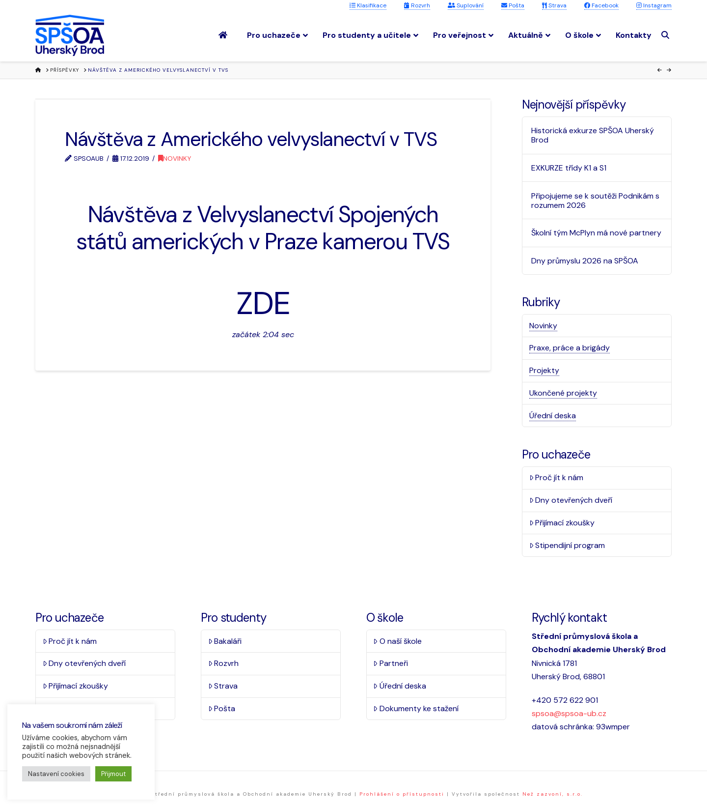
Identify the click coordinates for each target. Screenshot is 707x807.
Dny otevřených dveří (571, 500)
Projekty (544, 370)
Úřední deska (552, 415)
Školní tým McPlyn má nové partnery (596, 232)
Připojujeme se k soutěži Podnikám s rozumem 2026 (595, 200)
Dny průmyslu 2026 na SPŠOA (584, 260)
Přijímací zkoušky (562, 523)
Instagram (654, 5)
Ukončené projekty (563, 393)
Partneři (390, 663)
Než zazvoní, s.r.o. (552, 794)
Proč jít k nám (556, 477)
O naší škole (397, 641)
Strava (554, 5)
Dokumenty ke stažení (416, 708)
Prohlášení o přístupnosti (401, 794)
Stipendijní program (567, 545)
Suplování (466, 5)
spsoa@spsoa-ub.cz (569, 713)
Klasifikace (368, 5)
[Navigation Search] (666, 35)
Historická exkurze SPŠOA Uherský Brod (592, 135)
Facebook (601, 5)
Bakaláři (225, 641)
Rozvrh (417, 5)
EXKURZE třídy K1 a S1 (568, 168)
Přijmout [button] (113, 774)
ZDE (262, 303)
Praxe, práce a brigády (569, 348)
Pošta (512, 5)
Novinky (174, 158)
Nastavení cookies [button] (56, 774)
